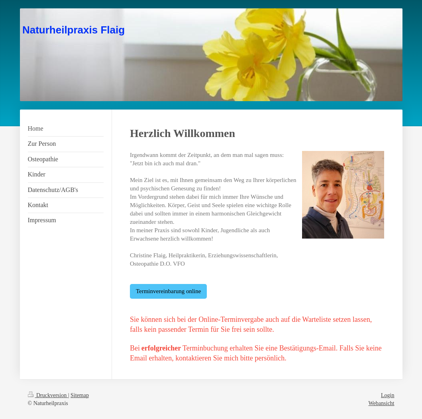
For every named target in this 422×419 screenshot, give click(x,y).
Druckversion (48, 395)
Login (387, 395)
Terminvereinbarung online (168, 291)
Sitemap (80, 395)
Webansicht (382, 403)
